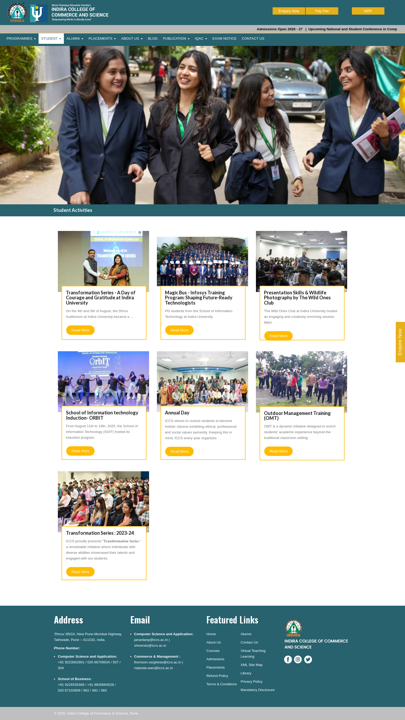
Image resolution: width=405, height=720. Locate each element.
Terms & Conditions (221, 684)
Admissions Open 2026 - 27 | (291, 29)
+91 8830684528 (100, 685)
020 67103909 (69, 690)
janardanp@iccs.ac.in (151, 640)
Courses (212, 651)
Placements (215, 667)
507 (116, 662)
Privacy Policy (251, 681)
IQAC (201, 38)
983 (104, 690)
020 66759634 (98, 662)
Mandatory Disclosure (258, 690)
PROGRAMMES (21, 38)
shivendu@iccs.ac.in (150, 645)
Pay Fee (322, 11)
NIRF (368, 11)
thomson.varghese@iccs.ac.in (157, 662)
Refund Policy (217, 676)
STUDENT (51, 38)
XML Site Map (251, 665)
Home (211, 634)
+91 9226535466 (71, 685)
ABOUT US (132, 38)
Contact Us (249, 642)
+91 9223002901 (71, 662)
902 (86, 690)
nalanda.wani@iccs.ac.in (153, 668)
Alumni (246, 634)
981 (95, 690)
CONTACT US (253, 38)
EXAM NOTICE (224, 38)
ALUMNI (74, 38)
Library (246, 673)
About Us (213, 642)
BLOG (153, 38)
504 (61, 668)
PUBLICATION (176, 38)
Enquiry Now (289, 11)
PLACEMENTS (102, 38)
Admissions (215, 659)
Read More (80, 330)
